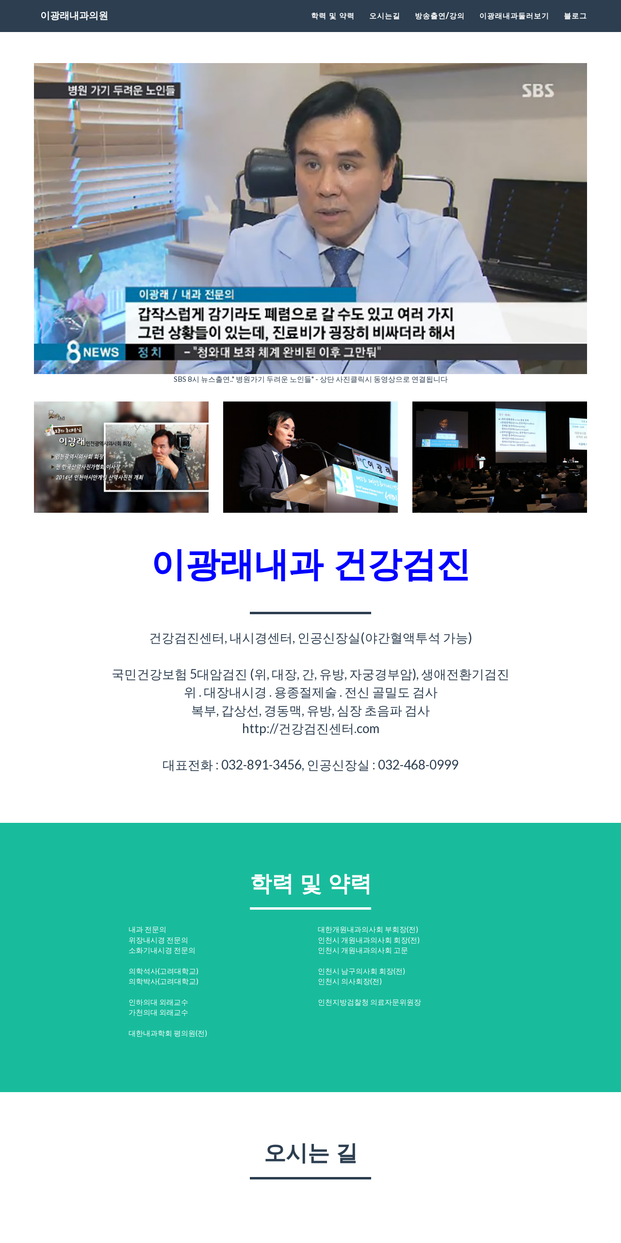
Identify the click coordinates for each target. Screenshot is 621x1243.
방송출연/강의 (440, 27)
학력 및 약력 (333, 27)
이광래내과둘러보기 (514, 27)
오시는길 (384, 27)
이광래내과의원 (85, 29)
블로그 (575, 27)
